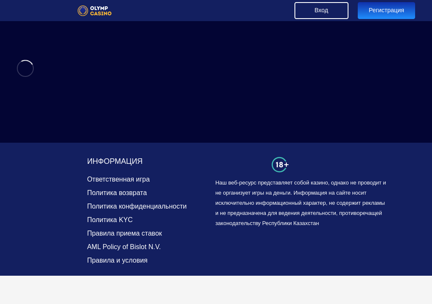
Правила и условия (117, 260)
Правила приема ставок (124, 233)
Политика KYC (109, 219)
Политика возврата (117, 192)
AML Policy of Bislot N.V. (124, 246)
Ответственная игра (118, 179)
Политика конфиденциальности (136, 206)
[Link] (95, 10)
